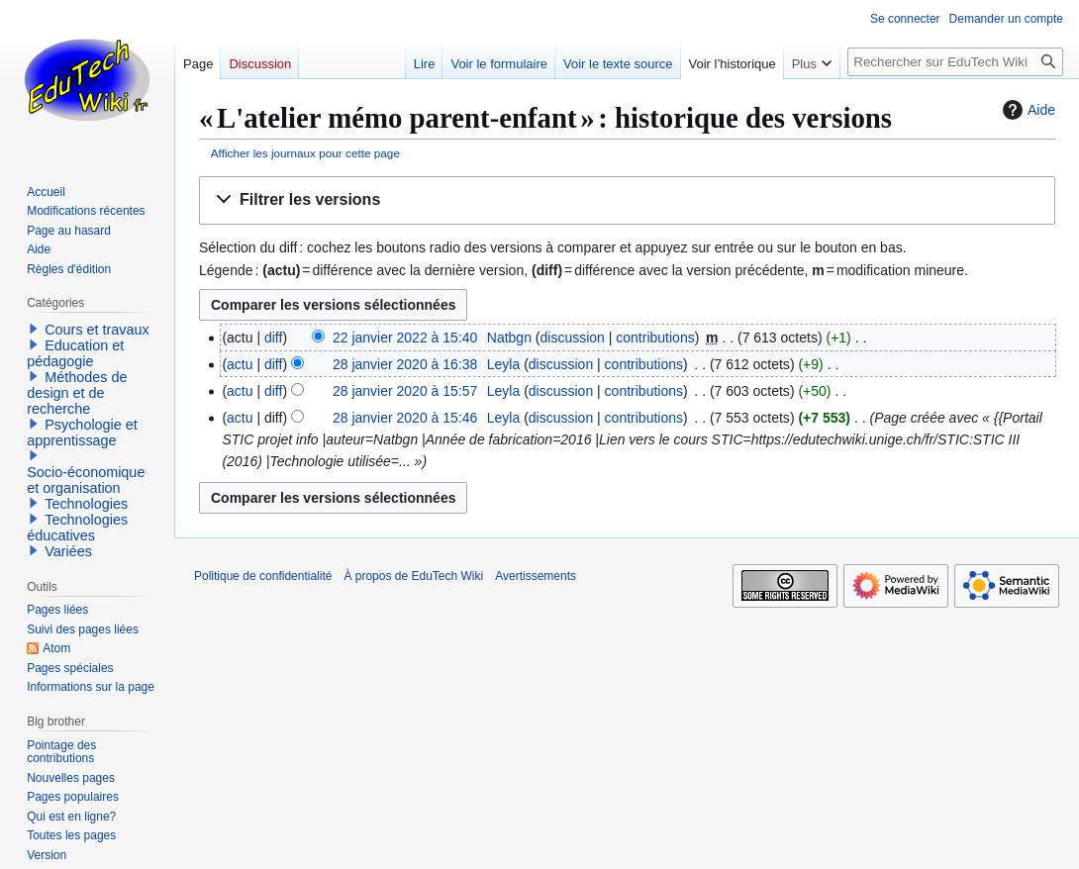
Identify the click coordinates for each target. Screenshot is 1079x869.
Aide (1026, 110)
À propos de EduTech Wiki (413, 576)
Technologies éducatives (77, 527)
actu (239, 364)
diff (273, 337)
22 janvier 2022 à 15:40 (405, 337)
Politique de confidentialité (263, 576)
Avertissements (535, 576)
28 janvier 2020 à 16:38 (405, 364)
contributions (655, 337)
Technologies (86, 504)
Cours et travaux (97, 330)
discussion (572, 337)
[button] (627, 200)
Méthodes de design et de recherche (77, 393)
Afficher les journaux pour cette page (305, 152)
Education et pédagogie (75, 353)
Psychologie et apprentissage (82, 432)
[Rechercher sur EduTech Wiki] (955, 62)
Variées (68, 551)
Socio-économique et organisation (86, 480)
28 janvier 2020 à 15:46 (405, 418)
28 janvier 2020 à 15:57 (405, 391)
